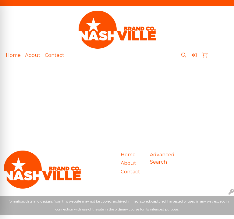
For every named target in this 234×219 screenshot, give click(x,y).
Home (13, 55)
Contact (54, 55)
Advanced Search (161, 158)
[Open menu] (222, 76)
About (33, 55)
